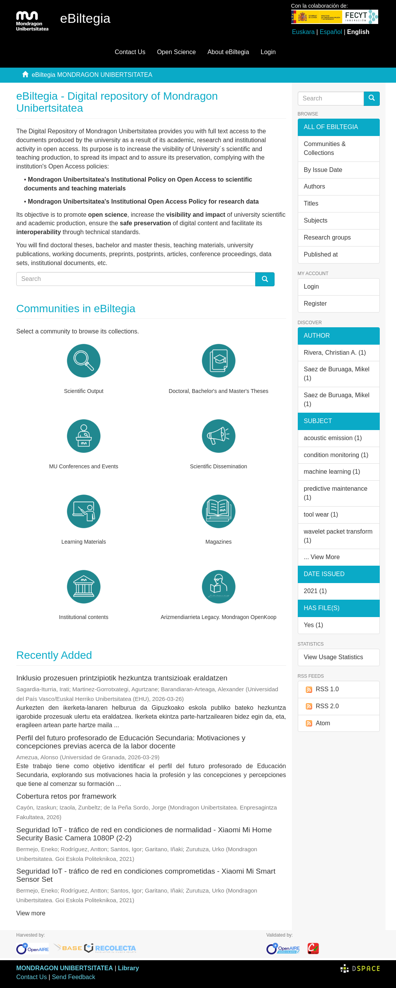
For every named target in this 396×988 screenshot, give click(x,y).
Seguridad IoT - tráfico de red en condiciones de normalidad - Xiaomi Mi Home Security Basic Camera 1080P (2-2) (144, 834)
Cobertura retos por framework (66, 796)
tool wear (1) (321, 514)
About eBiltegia (228, 52)
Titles (311, 203)
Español (331, 32)
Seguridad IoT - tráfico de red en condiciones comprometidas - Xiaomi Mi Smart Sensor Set (145, 875)
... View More (322, 557)
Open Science (176, 52)
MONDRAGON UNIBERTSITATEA (64, 968)
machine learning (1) (332, 471)
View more (30, 913)
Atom (317, 723)
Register (315, 303)
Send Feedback (73, 977)
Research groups (327, 237)
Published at (321, 254)
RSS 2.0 (321, 706)
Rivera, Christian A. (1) (335, 352)
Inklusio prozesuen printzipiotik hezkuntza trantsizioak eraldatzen (121, 678)
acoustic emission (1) (333, 438)
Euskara (303, 32)
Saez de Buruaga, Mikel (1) (337, 373)
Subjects (316, 220)
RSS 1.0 (321, 689)
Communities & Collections (325, 148)
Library (128, 968)
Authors (314, 186)
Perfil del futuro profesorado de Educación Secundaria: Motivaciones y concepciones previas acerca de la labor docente (131, 742)
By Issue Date (323, 170)
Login (311, 286)
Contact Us (130, 52)
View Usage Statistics (334, 657)
